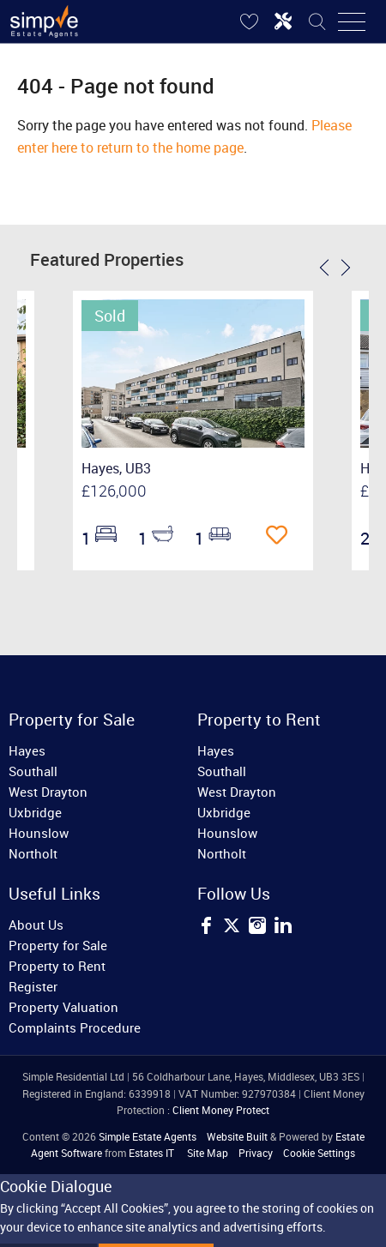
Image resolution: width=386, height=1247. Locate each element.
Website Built (237, 1136)
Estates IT (151, 1153)
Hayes (27, 750)
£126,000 (114, 490)
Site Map (207, 1153)
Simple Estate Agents (147, 1136)
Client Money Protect (220, 1110)
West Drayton (48, 791)
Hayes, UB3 (116, 468)
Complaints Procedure (75, 1027)
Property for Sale (58, 945)
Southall (33, 771)
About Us (36, 924)
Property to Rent (57, 965)
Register (33, 986)
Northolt (33, 853)
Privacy (255, 1153)
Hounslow (39, 832)
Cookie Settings (319, 1153)
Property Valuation (63, 1006)
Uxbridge (35, 812)
